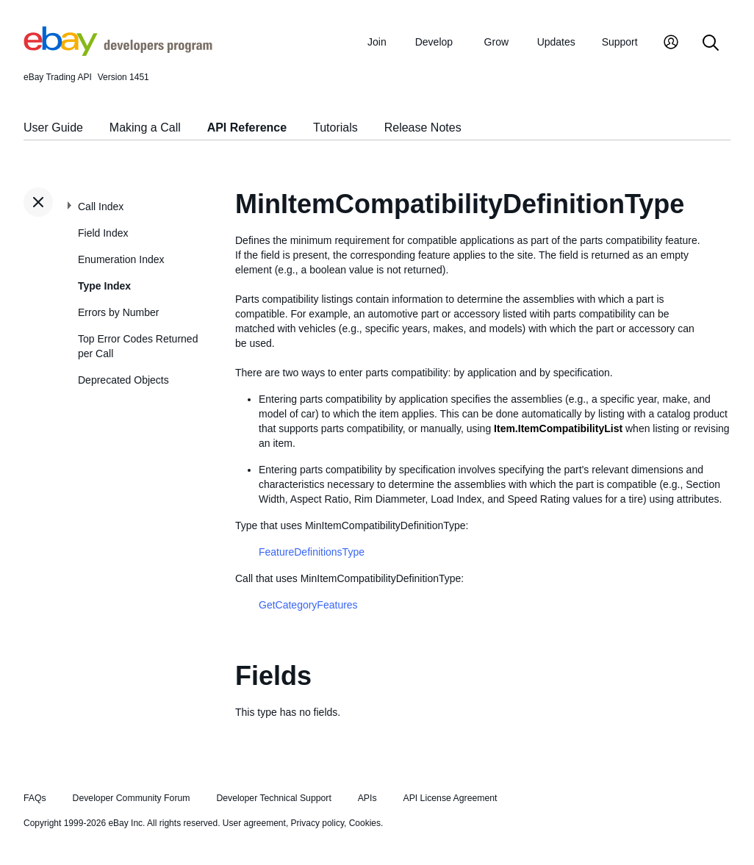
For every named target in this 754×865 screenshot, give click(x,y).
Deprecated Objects (123, 380)
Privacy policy (317, 823)
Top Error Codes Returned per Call (138, 346)
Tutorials (335, 127)
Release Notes (423, 127)
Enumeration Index (121, 259)
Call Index (100, 206)
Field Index (103, 233)
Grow (496, 42)
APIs (367, 798)
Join (377, 42)
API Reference (247, 127)
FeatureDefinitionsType (312, 552)
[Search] (711, 44)
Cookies (365, 823)
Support (620, 42)
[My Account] (671, 44)
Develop (434, 42)
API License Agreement (450, 798)
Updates (556, 42)
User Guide (53, 127)
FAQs (35, 798)
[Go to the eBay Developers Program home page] (118, 52)
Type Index (104, 286)
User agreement (254, 823)
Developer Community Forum (131, 798)
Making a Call (145, 127)
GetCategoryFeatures (308, 605)
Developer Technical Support (273, 798)
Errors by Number (118, 312)
